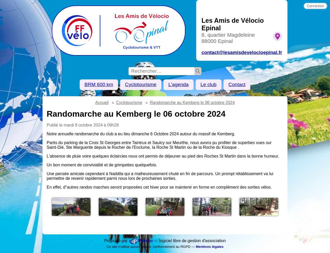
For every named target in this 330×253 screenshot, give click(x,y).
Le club (209, 84)
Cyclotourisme (140, 84)
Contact (236, 84)
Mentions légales (209, 247)
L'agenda (178, 84)
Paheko (145, 241)
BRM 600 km (99, 84)
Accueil (102, 102)
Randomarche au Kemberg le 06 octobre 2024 (192, 102)
